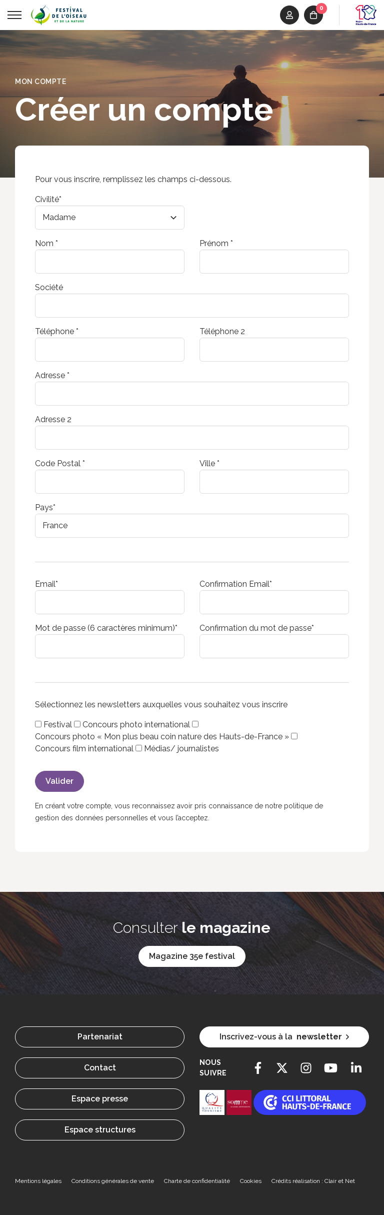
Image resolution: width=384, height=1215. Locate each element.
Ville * (210, 463)
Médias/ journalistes (181, 748)
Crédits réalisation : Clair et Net (313, 1180)
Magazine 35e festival (192, 956)
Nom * (46, 243)
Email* (46, 584)
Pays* (45, 507)
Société (49, 287)
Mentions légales (38, 1180)
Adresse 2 (53, 419)
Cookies (251, 1180)
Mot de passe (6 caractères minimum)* (106, 628)
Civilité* (48, 199)
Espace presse (100, 1098)
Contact (100, 1067)
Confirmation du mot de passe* (257, 628)
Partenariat (100, 1036)
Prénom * (216, 243)
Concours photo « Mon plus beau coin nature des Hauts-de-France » (162, 736)
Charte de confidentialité (197, 1180)
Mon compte (40, 82)
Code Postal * (60, 463)
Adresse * (52, 375)
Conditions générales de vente (113, 1180)
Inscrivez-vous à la (284, 1037)
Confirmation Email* (236, 584)
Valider (60, 781)
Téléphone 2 (222, 331)
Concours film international (84, 748)
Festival (58, 724)
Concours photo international (136, 724)
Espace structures (100, 1129)
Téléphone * (56, 331)
